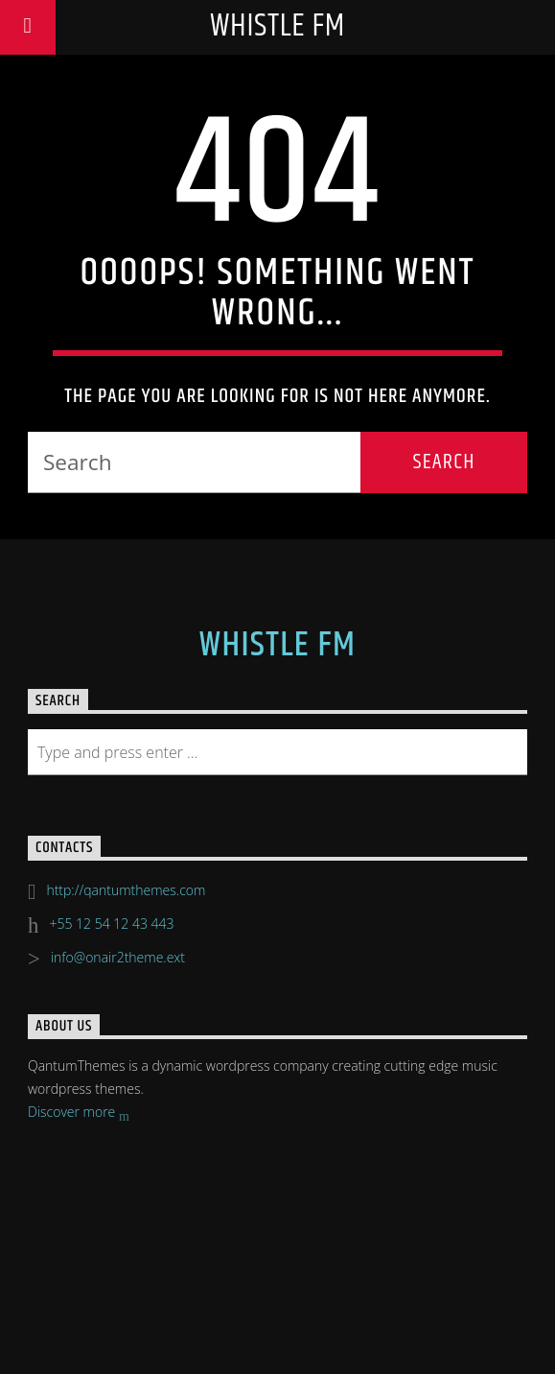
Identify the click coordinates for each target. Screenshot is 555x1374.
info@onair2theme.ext (118, 957)
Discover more (78, 1113)
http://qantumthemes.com (125, 890)
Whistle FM (277, 26)
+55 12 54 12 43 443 (111, 923)
